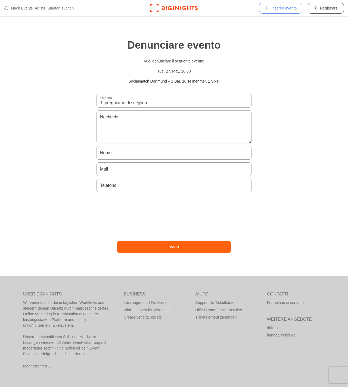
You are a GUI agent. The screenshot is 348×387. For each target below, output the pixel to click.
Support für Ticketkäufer (215, 302)
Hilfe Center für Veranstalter (218, 310)
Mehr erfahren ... (37, 366)
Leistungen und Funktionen (147, 302)
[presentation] (174, 216)
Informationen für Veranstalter (149, 310)
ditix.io (272, 328)
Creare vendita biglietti (142, 317)
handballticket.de (281, 335)
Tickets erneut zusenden (216, 317)
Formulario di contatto (285, 302)
